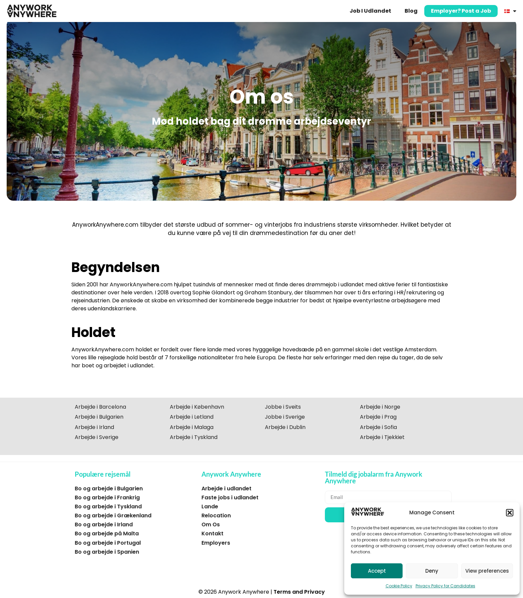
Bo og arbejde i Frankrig (107, 497)
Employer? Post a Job (461, 11)
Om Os (210, 524)
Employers (215, 543)
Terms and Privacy (299, 592)
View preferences (487, 570)
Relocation (216, 515)
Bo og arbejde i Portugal (108, 543)
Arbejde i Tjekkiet (382, 437)
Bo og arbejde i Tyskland (108, 506)
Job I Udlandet (370, 11)
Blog (411, 11)
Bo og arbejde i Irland (104, 524)
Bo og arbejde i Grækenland (113, 515)
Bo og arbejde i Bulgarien (109, 488)
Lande (209, 506)
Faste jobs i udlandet (229, 497)
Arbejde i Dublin (285, 427)
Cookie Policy (399, 586)
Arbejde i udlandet (226, 488)
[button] (509, 512)
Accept (377, 570)
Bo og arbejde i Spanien (107, 552)
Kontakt (212, 533)
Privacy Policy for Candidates (445, 586)
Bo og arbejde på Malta (107, 533)
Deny (431, 570)
